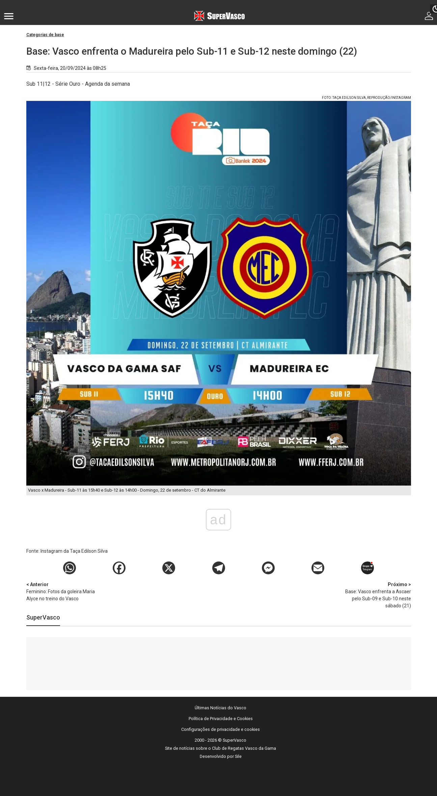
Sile (238, 756)
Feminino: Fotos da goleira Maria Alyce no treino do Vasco (61, 591)
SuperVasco (43, 617)
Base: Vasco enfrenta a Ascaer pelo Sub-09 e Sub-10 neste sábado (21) (375, 594)
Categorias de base (45, 34)
